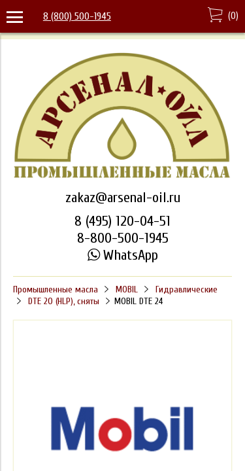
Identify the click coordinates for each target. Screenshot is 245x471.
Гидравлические (186, 289)
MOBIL (127, 289)
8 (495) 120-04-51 (122, 221)
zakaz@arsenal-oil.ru (122, 197)
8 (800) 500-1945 (77, 16)
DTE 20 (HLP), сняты (63, 301)
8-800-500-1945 (123, 238)
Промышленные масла (55, 289)
